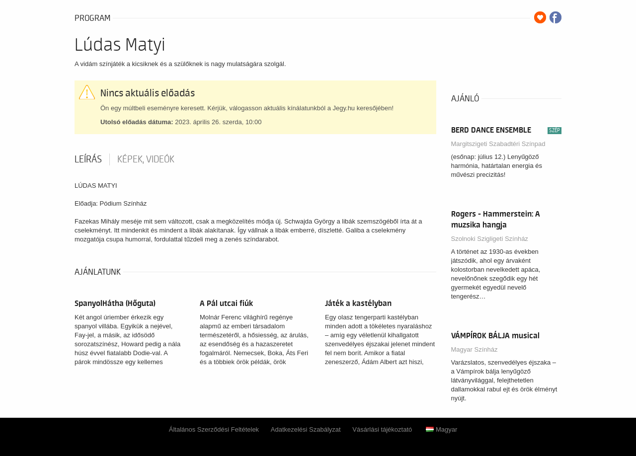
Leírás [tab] (88, 159)
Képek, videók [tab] (145, 159)
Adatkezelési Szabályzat (306, 429)
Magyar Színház (474, 349)
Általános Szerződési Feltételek (214, 429)
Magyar (441, 429)
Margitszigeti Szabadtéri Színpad (498, 144)
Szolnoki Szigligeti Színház (489, 238)
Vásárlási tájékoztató (382, 429)
